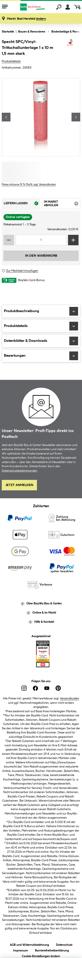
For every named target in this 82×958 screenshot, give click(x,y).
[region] (41, 117)
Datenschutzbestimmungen (19, 470)
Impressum (20, 950)
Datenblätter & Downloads (41, 341)
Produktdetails (11, 61)
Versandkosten (69, 698)
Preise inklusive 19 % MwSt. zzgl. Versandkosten (29, 184)
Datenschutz (64, 944)
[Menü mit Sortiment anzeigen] (5, 7)
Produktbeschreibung (41, 311)
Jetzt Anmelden (19, 485)
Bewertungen (41, 355)
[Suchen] (59, 7)
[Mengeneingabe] (41, 240)
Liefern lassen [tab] (22, 204)
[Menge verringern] (8, 240)
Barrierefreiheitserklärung (52, 950)
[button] (26, 19)
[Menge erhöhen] (73, 240)
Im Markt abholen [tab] (62, 204)
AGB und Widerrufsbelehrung (29, 944)
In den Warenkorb (41, 255)
